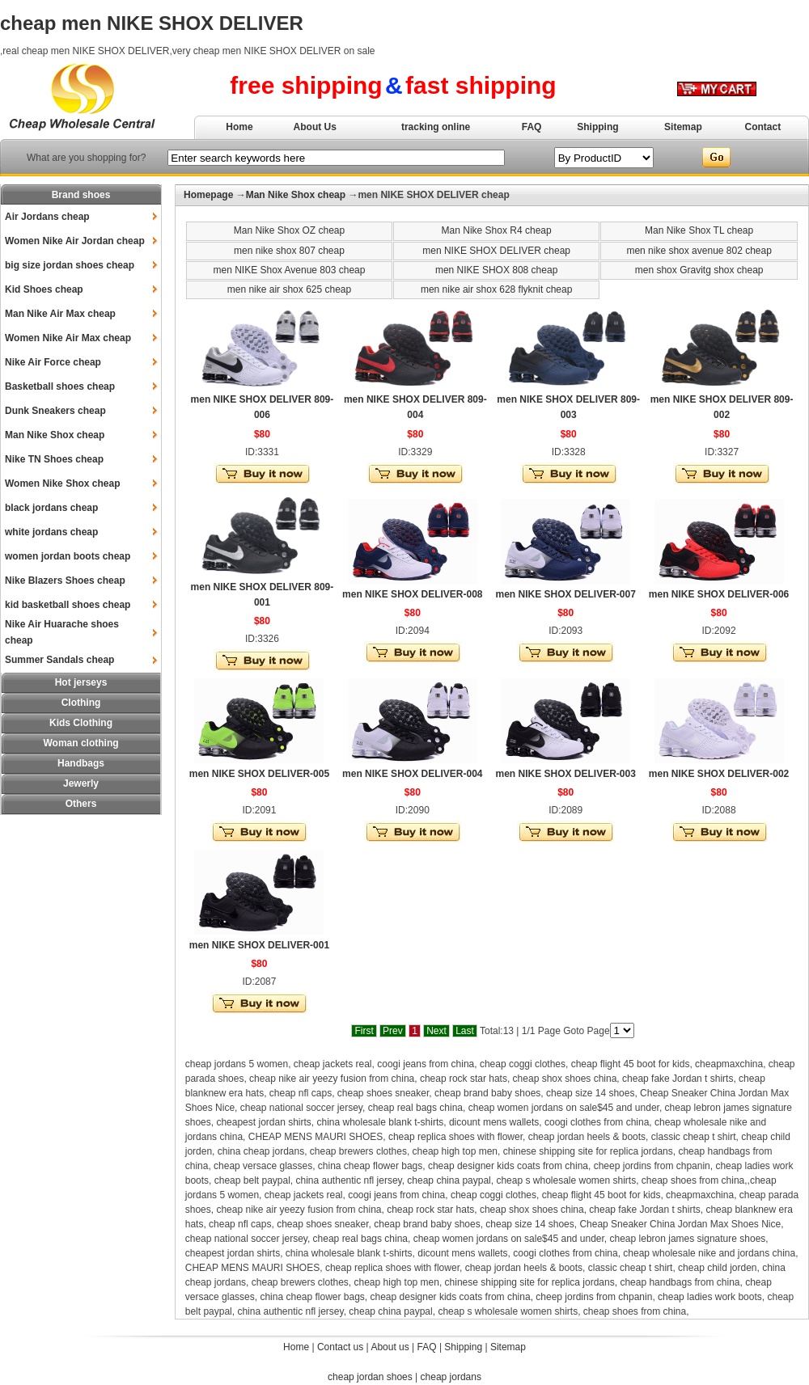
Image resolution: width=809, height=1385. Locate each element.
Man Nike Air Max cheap (60, 313)
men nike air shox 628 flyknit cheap (496, 289)
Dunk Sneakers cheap (55, 410)
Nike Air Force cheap (53, 362)
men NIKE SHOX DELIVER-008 (412, 594)
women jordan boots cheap (67, 556)
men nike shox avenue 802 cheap (698, 250)
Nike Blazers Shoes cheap (65, 580)
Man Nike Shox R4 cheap (497, 230)
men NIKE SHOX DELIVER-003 (565, 773)
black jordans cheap (51, 507)
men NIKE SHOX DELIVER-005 (259, 773)
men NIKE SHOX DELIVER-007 (565, 594)
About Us (315, 127)
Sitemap (683, 127)
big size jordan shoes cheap (69, 265)
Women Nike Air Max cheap (68, 338)
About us (390, 1347)
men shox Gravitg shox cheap (699, 270)
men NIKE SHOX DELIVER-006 (719, 594)
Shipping (597, 127)
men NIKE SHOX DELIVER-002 (719, 773)
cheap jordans (451, 1377)
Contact (763, 127)
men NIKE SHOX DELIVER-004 (412, 773)
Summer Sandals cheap (59, 659)
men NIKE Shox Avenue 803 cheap (290, 270)
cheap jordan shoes (370, 1377)
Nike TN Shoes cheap (54, 459)
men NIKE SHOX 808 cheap (496, 270)
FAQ (532, 127)
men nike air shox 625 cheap (289, 289)
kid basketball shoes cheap (67, 604)
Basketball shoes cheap (60, 386)
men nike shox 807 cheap (289, 250)
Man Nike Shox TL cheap (699, 230)
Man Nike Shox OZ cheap (289, 230)
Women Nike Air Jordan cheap (75, 241)
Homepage (208, 195)
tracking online (435, 127)
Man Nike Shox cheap (54, 435)
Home (239, 127)
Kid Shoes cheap (44, 289)
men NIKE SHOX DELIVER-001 (259, 945)
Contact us (340, 1347)
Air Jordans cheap (47, 216)
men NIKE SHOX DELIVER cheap (496, 250)
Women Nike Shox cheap (62, 483)
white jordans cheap (51, 532)
